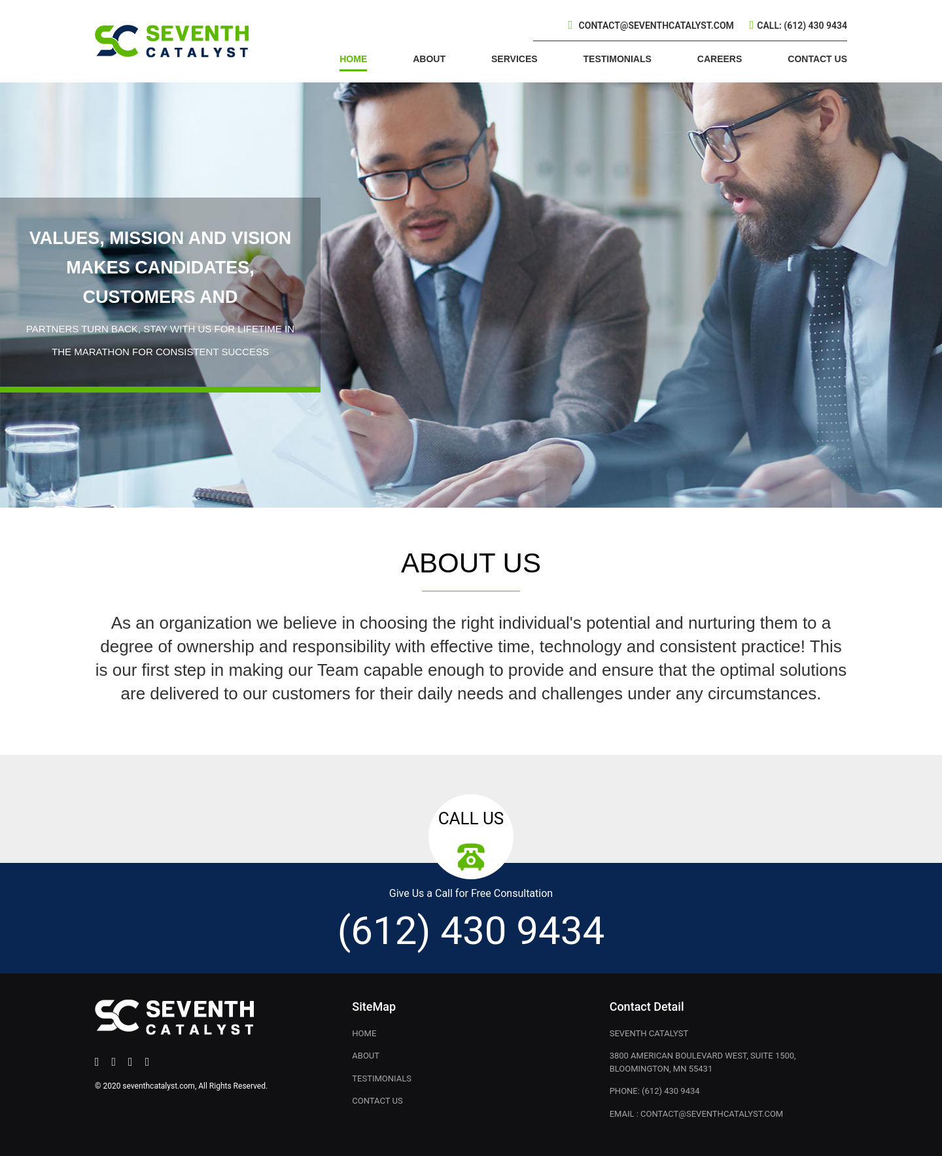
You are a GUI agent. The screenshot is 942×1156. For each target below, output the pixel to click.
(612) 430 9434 (471, 930)
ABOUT (429, 59)
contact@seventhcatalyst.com (656, 25)
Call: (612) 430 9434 (802, 25)
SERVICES (514, 59)
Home (364, 1033)
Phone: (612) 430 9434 (655, 1091)
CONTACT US (817, 59)
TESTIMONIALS (618, 59)
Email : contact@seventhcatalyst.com (697, 1114)
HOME (353, 59)
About (365, 1055)
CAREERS (719, 59)
